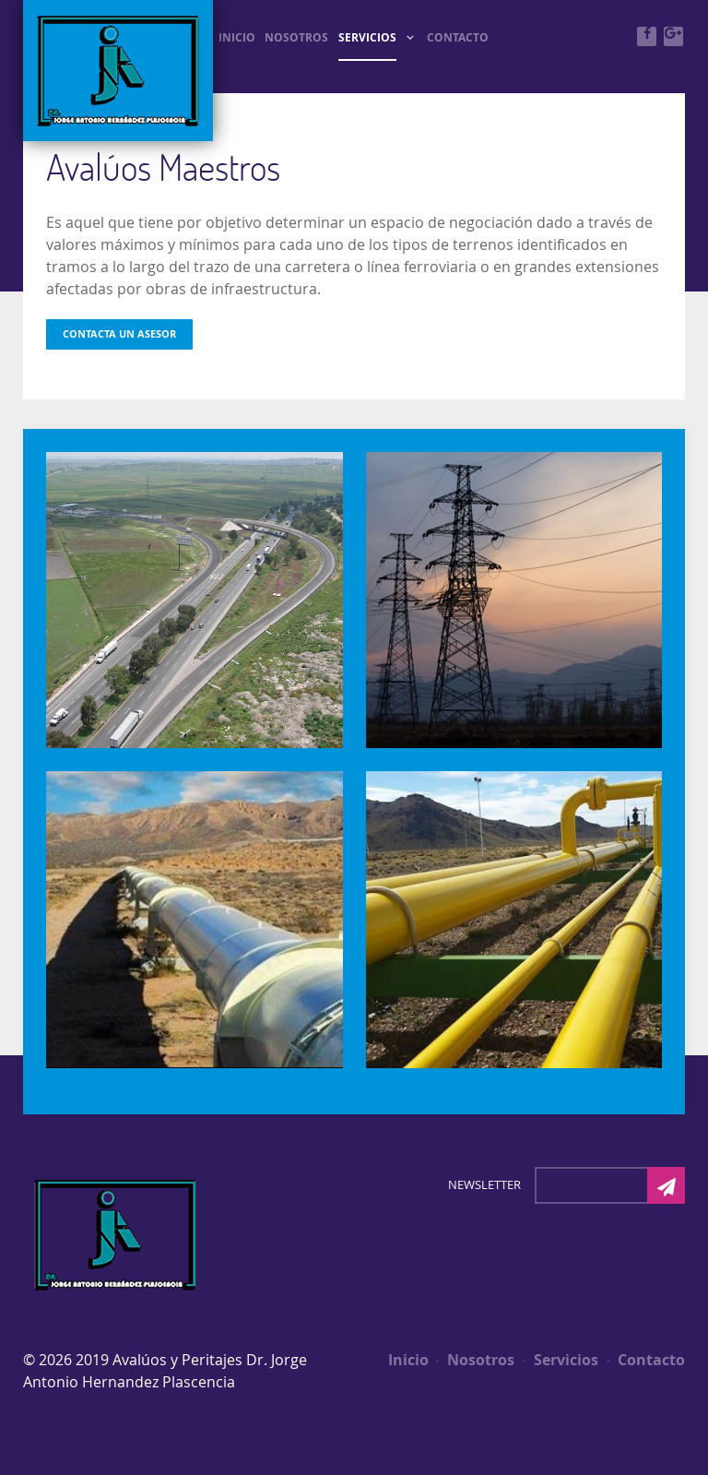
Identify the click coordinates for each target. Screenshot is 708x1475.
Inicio (408, 1360)
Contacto (646, 1360)
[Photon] (115, 1232)
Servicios (561, 1360)
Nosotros (475, 1360)
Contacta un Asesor (119, 334)
